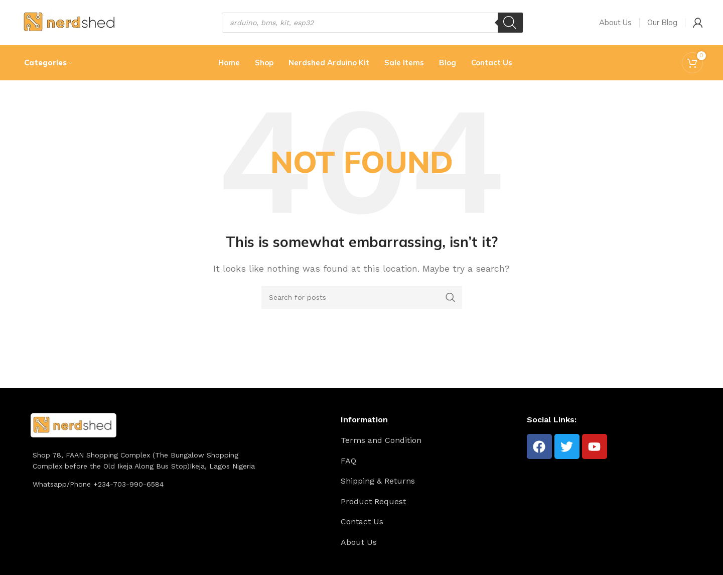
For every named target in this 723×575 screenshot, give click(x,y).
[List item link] (430, 440)
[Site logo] (70, 22)
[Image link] (73, 424)
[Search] (510, 23)
